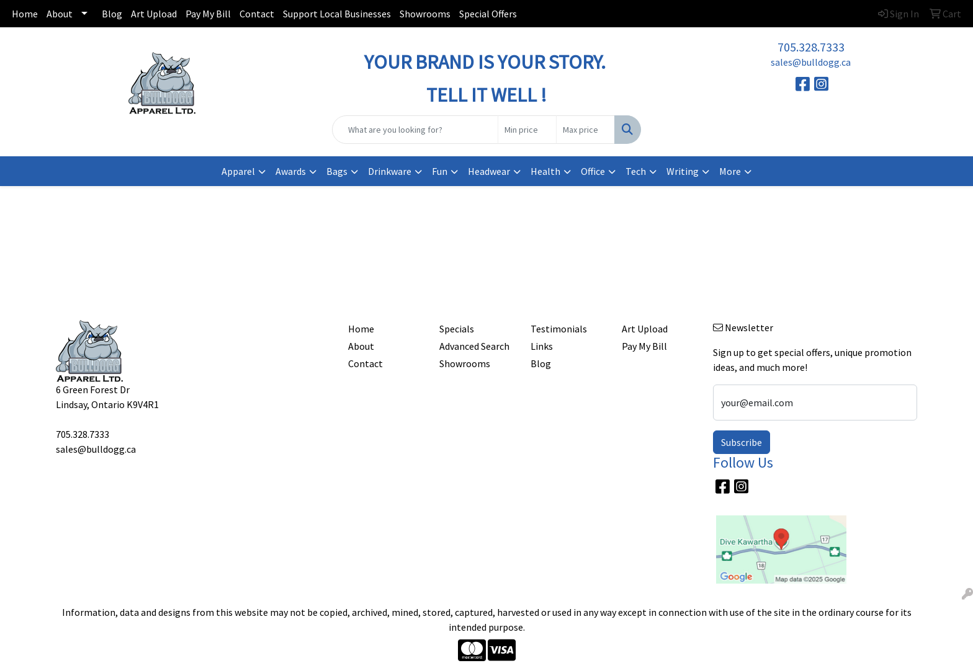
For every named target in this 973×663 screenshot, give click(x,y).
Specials (456, 329)
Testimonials (559, 329)
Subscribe (741, 442)
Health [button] (545, 171)
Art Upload (154, 13)
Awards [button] (291, 171)
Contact (257, 13)
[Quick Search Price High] (585, 129)
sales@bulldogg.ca (811, 62)
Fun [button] (439, 171)
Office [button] (593, 171)
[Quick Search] (415, 129)
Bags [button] (337, 171)
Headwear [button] (489, 171)
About (60, 13)
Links (542, 346)
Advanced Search (474, 346)
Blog (112, 13)
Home (25, 13)
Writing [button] (682, 171)
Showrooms (425, 13)
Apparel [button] (238, 171)
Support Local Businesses (337, 13)
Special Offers (488, 13)
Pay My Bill (208, 13)
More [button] (730, 171)
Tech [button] (636, 171)
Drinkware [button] (389, 171)
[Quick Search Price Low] (527, 129)
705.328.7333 (811, 47)
